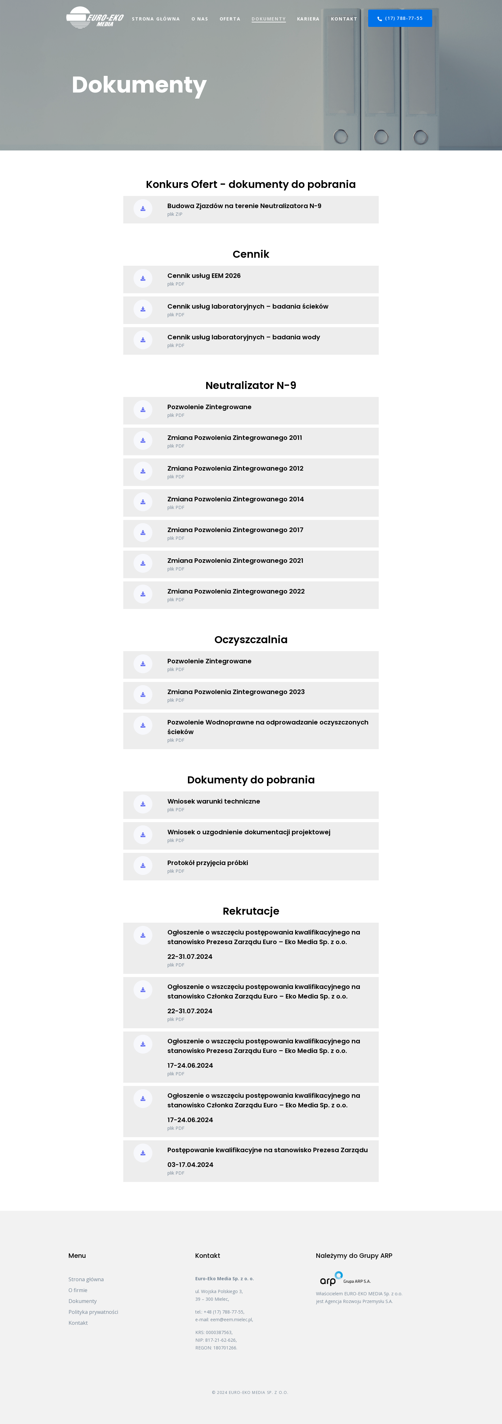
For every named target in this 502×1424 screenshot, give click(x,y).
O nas (199, 19)
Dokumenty (269, 19)
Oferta (230, 19)
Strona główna (156, 19)
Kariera (308, 19)
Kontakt (344, 19)
